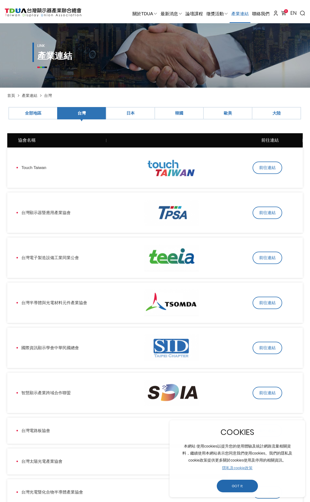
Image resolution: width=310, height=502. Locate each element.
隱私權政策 (73, 466)
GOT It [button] (237, 486)
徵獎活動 (215, 13)
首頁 (11, 95)
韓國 (179, 113)
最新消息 (169, 13)
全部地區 (33, 113)
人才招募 (130, 466)
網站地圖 (156, 466)
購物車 (285, 12)
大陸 (276, 113)
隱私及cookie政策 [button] (237, 468)
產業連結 (240, 13)
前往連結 (270, 167)
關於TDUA (142, 13)
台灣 (48, 95)
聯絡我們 (261, 13)
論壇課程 (194, 13)
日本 (130, 113)
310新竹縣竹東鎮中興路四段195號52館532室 (112, 477)
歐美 (228, 113)
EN (293, 12)
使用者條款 (103, 466)
